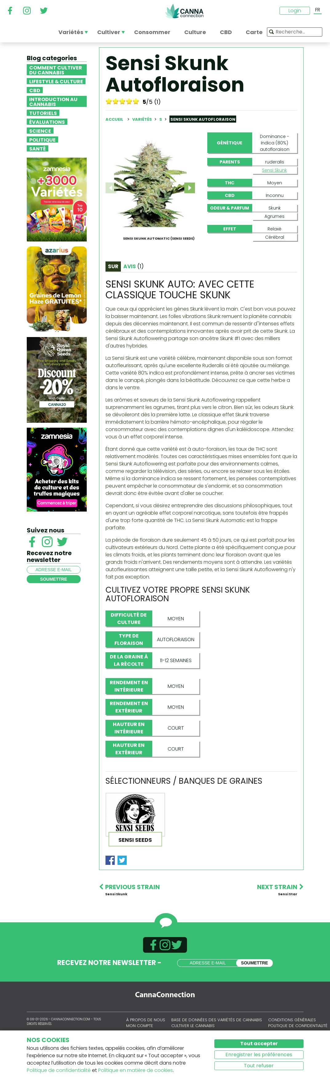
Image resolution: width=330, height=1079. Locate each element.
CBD (34, 90)
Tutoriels (43, 113)
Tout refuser (259, 1065)
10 (136, 101)
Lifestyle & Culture (56, 81)
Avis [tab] (133, 284)
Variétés (142, 119)
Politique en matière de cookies (135, 1070)
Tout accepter (259, 1043)
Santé (37, 148)
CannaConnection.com (184, 11)
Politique (42, 139)
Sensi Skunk (274, 170)
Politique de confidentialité (59, 1070)
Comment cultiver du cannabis (55, 69)
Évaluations (47, 122)
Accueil (114, 119)
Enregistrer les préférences (258, 1054)
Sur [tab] (113, 284)
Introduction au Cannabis (53, 101)
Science (40, 131)
